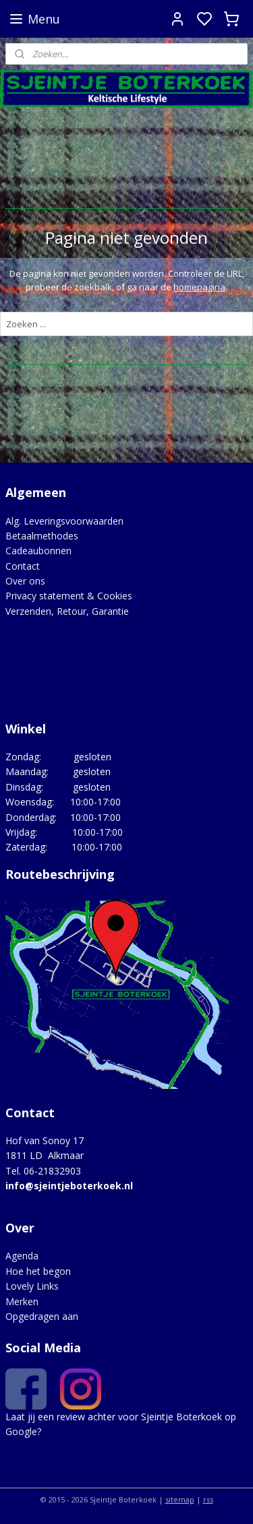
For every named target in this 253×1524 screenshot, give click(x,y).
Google (21, 1431)
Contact (22, 566)
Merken (21, 1301)
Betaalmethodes (41, 535)
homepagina (199, 287)
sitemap (179, 1499)
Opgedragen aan (41, 1316)
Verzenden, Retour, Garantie (67, 611)
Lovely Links (32, 1286)
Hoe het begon (38, 1271)
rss (208, 1499)
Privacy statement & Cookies (68, 595)
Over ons (25, 580)
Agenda (21, 1255)
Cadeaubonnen (38, 550)
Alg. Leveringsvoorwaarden (64, 521)
